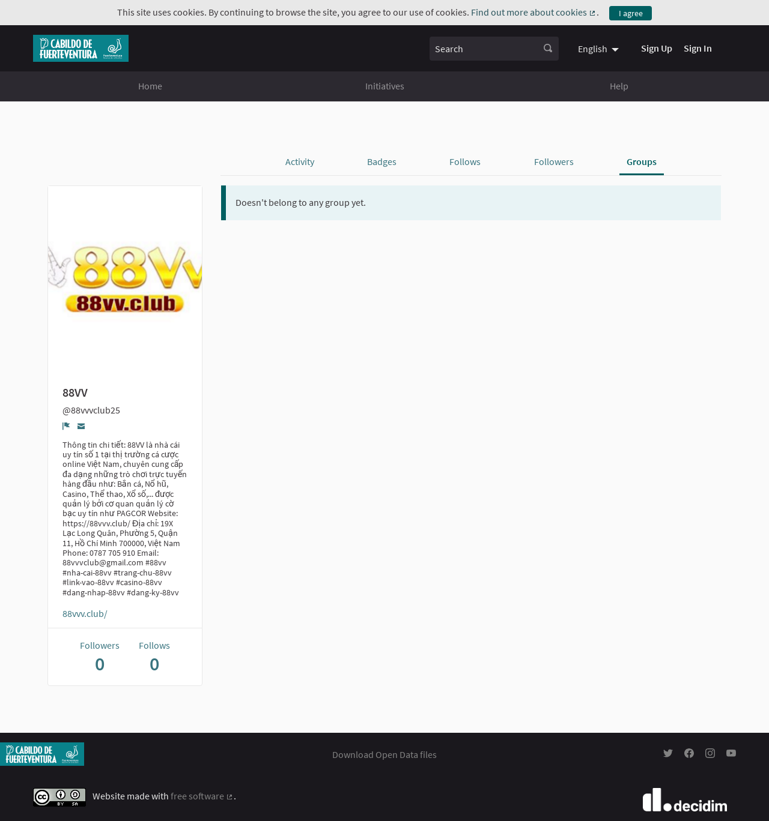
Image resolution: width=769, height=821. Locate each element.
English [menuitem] (592, 49)
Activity (299, 161)
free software (202, 796)
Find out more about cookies (534, 12)
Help (619, 86)
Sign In (698, 48)
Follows (465, 161)
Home (150, 86)
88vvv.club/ (85, 613)
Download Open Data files (384, 754)
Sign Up (656, 48)
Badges (382, 161)
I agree (631, 13)
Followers (554, 161)
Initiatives (384, 86)
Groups (642, 161)
